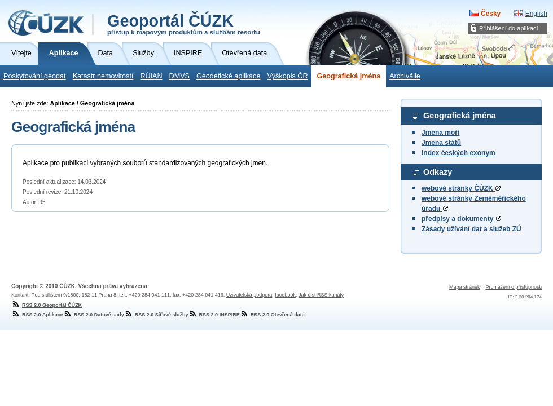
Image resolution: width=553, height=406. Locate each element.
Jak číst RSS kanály (321, 295)
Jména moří (440, 132)
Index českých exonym (458, 153)
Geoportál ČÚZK (183, 24)
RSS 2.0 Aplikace (37, 314)
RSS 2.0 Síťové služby (156, 314)
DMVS (179, 76)
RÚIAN (151, 76)
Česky (491, 13)
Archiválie (404, 76)
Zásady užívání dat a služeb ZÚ (471, 229)
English (536, 13)
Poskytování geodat (34, 76)
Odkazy (437, 171)
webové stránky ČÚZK (461, 188)
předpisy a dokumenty (461, 219)
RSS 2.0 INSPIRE (214, 314)
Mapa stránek (464, 287)
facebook (285, 295)
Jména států (441, 143)
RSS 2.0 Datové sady (93, 314)
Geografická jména (349, 76)
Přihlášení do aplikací (508, 28)
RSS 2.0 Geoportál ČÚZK (46, 305)
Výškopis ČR (287, 76)
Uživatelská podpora (249, 295)
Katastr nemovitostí (103, 76)
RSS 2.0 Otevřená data (272, 314)
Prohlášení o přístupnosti (513, 287)
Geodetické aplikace (228, 76)
